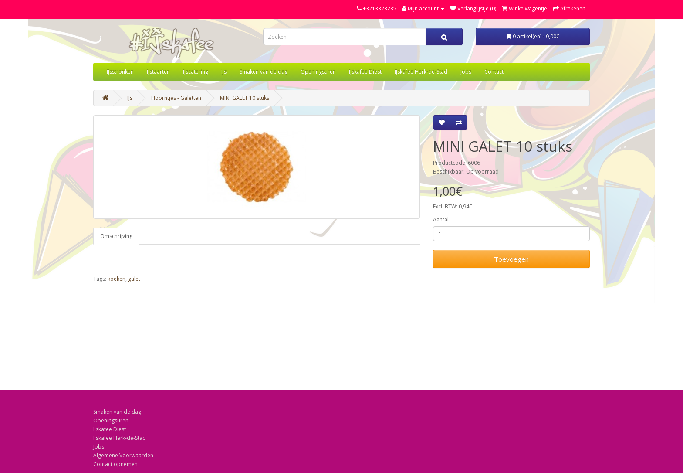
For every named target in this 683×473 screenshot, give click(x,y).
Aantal (441, 219)
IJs (224, 71)
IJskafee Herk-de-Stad (421, 71)
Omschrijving (116, 236)
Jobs (465, 71)
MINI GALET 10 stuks (244, 98)
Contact (494, 71)
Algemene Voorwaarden (123, 455)
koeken (116, 278)
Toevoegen (511, 259)
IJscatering (195, 71)
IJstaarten (158, 71)
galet (134, 278)
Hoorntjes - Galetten (176, 98)
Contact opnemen (115, 464)
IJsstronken (120, 71)
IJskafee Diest (365, 71)
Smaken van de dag (263, 71)
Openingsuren (318, 71)
